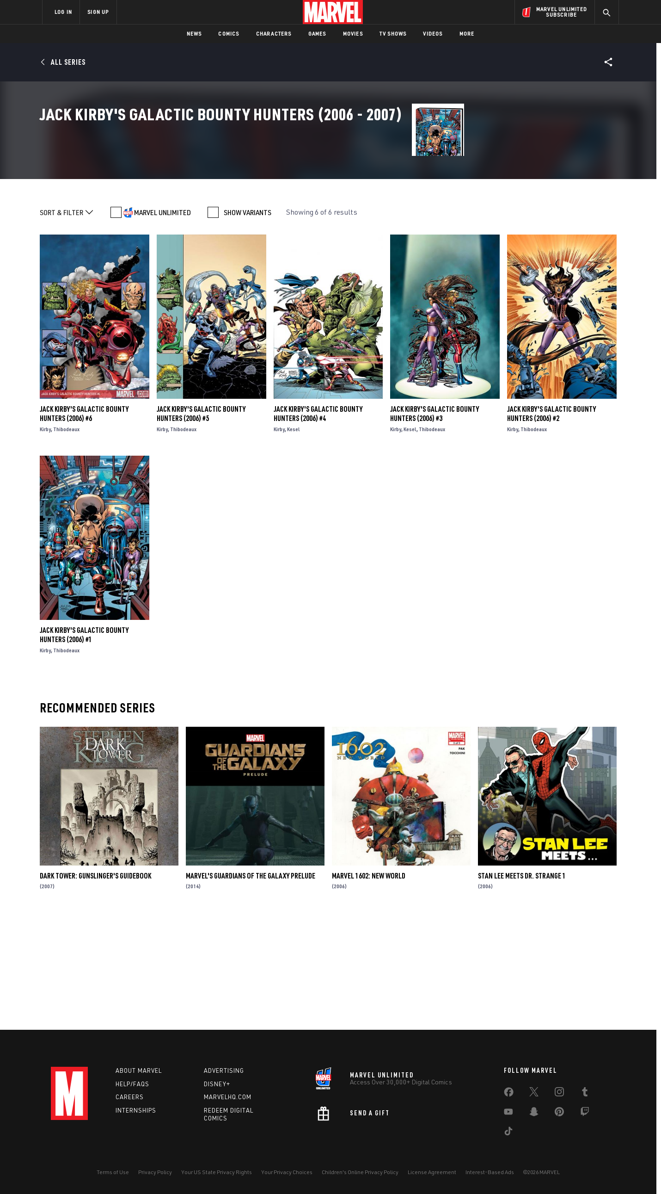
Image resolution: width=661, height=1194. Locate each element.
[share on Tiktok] (508, 1133)
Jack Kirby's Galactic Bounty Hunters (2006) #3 (434, 523)
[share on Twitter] (534, 1093)
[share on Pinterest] (559, 1113)
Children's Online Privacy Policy (360, 1172)
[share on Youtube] (508, 1113)
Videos (432, 33)
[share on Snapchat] (534, 1113)
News (194, 33)
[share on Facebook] (509, 1094)
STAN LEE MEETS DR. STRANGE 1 (522, 985)
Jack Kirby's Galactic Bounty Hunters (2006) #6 (84, 523)
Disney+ (217, 1084)
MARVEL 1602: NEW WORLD (368, 985)
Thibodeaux (66, 538)
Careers (130, 1097)
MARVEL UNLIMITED (162, 322)
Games (317, 33)
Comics (228, 33)
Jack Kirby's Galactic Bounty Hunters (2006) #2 (551, 523)
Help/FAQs (132, 1084)
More (467, 33)
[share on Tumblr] (584, 1093)
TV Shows (393, 33)
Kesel (293, 538)
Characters (274, 33)
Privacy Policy (155, 1172)
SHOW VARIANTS (247, 322)
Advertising (224, 1070)
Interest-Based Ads (489, 1172)
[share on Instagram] (559, 1093)
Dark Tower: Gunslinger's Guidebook (95, 985)
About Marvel (139, 1070)
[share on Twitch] (584, 1113)
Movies (353, 33)
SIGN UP (98, 11)
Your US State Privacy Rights (216, 1172)
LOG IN (63, 11)
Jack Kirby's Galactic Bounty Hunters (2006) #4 (318, 523)
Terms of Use (113, 1172)
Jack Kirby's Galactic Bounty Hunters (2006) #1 (84, 744)
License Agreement (432, 1172)
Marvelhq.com (227, 1097)
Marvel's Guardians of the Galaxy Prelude (250, 985)
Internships (136, 1110)
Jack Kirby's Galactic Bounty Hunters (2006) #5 (201, 523)
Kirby (45, 538)
